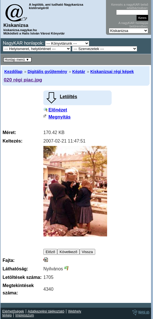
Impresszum (24, 315)
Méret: (9, 132)
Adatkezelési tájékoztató (46, 311)
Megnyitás (59, 117)
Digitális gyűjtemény (47, 71)
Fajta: (9, 260)
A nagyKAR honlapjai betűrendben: (133, 24)
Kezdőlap (13, 71)
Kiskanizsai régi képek (112, 71)
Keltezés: (12, 141)
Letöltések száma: (22, 277)
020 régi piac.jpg (23, 80)
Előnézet (57, 109)
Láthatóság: (15, 268)
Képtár (78, 71)
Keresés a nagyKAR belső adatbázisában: (129, 6)
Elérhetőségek (13, 311)
